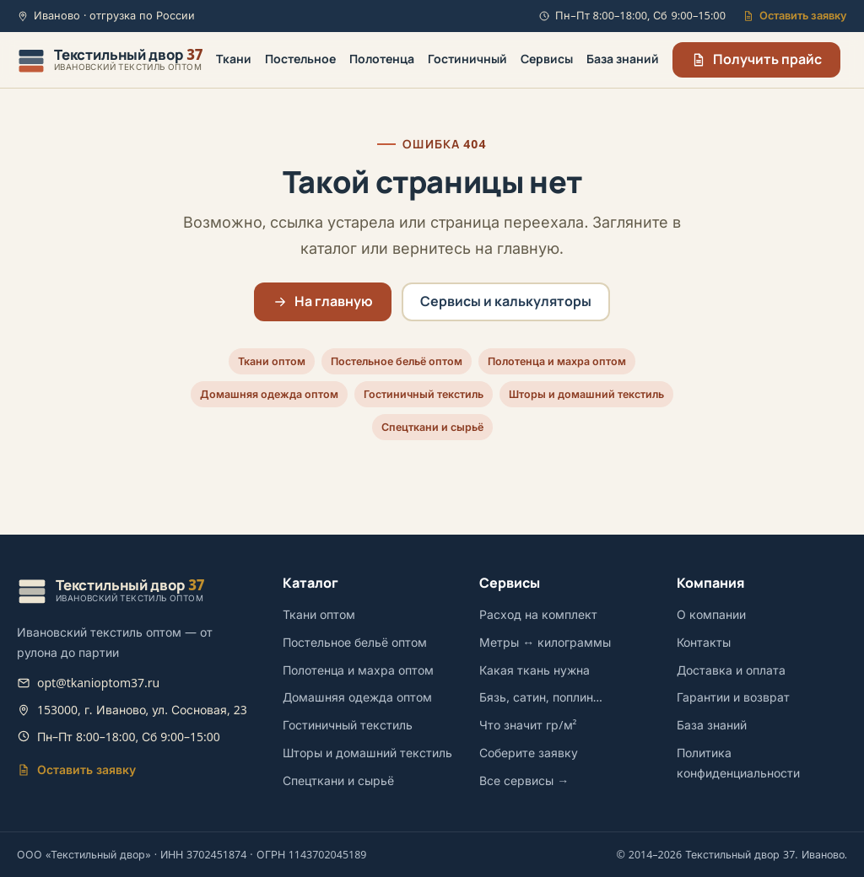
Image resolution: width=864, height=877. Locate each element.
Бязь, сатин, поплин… (540, 697)
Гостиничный (467, 59)
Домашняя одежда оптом (269, 394)
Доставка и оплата (731, 670)
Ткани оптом (271, 361)
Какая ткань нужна (534, 670)
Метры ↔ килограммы (545, 642)
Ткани (233, 59)
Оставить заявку (794, 15)
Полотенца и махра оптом (557, 361)
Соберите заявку (528, 752)
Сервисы (547, 59)
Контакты (704, 642)
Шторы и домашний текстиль (586, 394)
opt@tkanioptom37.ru (98, 682)
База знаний (622, 59)
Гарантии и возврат (733, 697)
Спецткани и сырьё (432, 427)
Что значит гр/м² (527, 725)
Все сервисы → (524, 780)
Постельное (300, 59)
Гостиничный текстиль (423, 394)
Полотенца (381, 59)
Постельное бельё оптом (396, 361)
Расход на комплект (538, 614)
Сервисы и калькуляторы (505, 301)
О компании (711, 614)
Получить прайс (756, 59)
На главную (323, 301)
